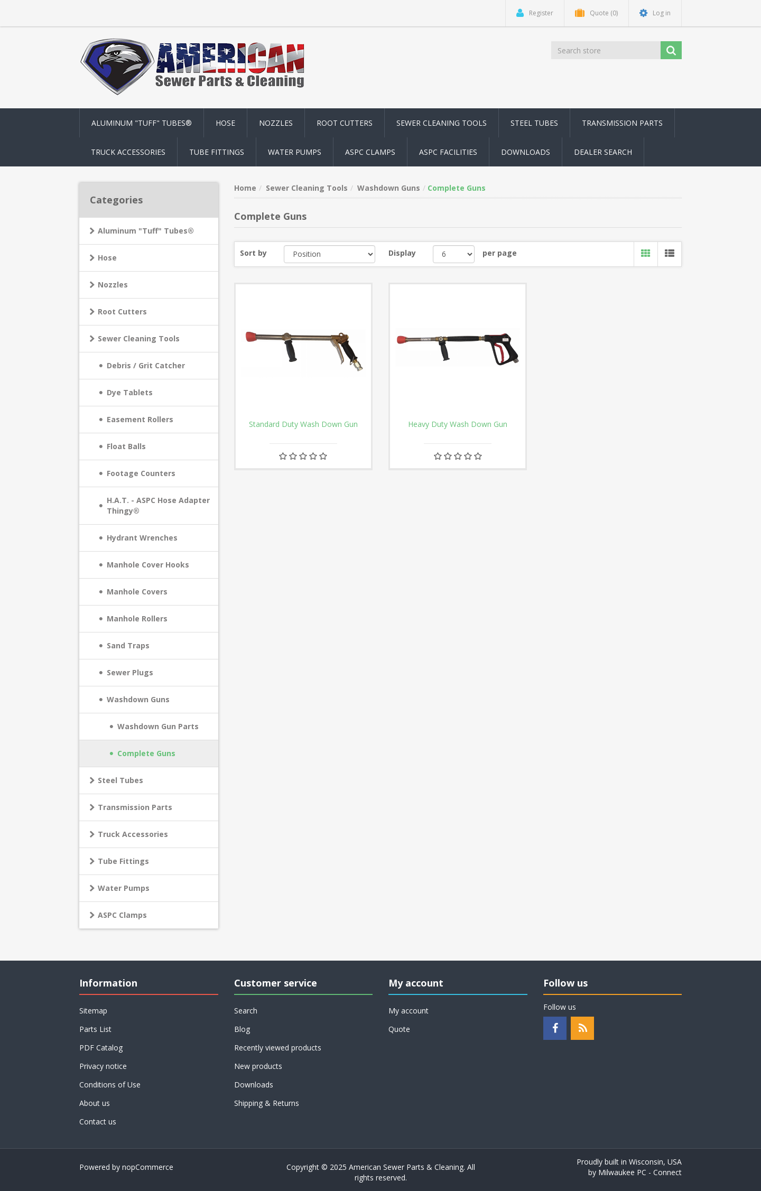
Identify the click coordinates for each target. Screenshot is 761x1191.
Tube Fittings (123, 861)
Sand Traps (128, 645)
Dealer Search (603, 152)
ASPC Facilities (448, 152)
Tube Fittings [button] (216, 152)
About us (94, 1103)
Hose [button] (225, 123)
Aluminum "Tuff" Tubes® (146, 231)
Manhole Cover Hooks (148, 565)
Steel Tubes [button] (534, 123)
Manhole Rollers (137, 618)
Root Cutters (122, 311)
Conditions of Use (110, 1085)
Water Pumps (124, 888)
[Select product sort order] (329, 254)
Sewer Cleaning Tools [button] (441, 123)
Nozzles (113, 285)
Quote (399, 1029)
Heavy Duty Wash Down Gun (457, 424)
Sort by (253, 253)
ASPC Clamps (122, 915)
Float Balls (126, 446)
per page (499, 253)
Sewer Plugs (130, 672)
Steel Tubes (120, 780)
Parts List (95, 1029)
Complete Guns (146, 753)
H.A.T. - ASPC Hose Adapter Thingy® (158, 505)
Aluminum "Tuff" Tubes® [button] (141, 123)
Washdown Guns (138, 699)
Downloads (525, 152)
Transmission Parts (135, 807)
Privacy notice (103, 1066)
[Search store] (606, 50)
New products (258, 1066)
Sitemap (93, 1011)
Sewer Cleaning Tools (139, 338)
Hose (107, 258)
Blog (242, 1029)
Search (245, 1011)
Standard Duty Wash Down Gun (303, 424)
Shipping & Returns (266, 1103)
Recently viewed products (277, 1048)
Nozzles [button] (276, 123)
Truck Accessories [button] (128, 152)
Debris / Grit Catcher (146, 365)
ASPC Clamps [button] (370, 152)
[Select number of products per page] (454, 254)
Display (402, 253)
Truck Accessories (133, 834)
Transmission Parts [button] (622, 123)
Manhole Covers (137, 592)
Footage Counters (141, 473)
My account (408, 1011)
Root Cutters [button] (345, 123)
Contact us (97, 1121)
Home (245, 188)
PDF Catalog (101, 1048)
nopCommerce (147, 1167)
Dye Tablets (130, 392)
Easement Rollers (140, 419)
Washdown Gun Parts (158, 726)
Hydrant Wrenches (142, 538)
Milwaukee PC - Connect (640, 1172)
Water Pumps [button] (294, 152)
